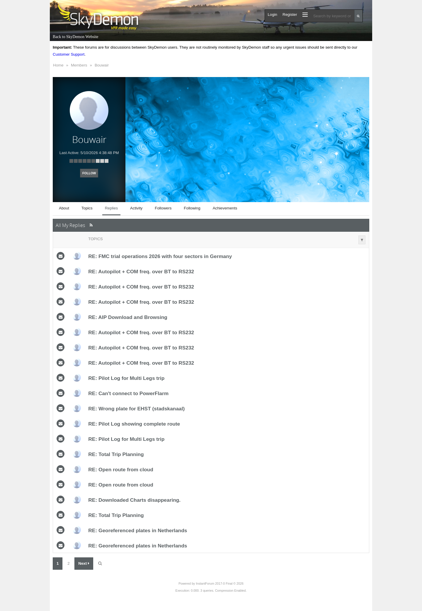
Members (79, 65)
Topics (95, 239)
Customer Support (68, 54)
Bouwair (102, 65)
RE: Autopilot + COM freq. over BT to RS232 (141, 271)
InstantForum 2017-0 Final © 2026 (219, 583)
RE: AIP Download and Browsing (127, 317)
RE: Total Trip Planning (116, 454)
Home (58, 65)
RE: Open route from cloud (120, 469)
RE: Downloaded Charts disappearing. (134, 500)
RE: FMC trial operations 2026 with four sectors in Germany (160, 256)
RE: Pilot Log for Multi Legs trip (126, 378)
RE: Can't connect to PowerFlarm (128, 393)
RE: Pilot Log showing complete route (134, 424)
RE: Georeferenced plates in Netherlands (137, 530)
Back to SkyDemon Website (75, 37)
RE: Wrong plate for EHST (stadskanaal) (136, 409)
